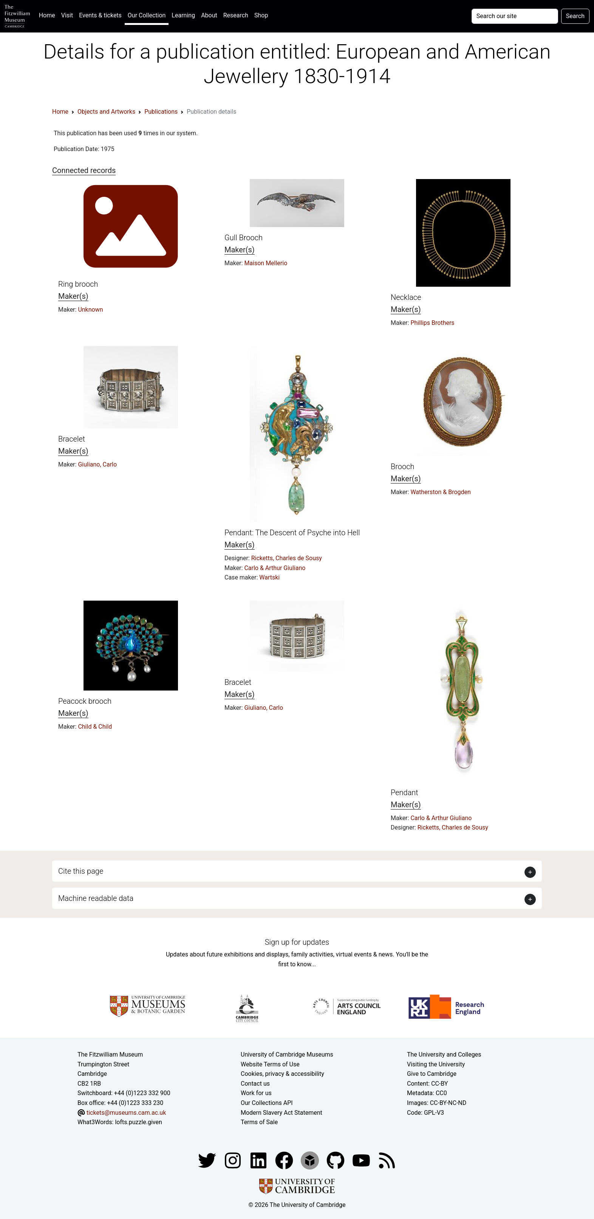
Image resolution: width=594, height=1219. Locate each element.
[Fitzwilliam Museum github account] (336, 1159)
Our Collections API (267, 1102)
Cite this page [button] (80, 871)
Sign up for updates (297, 942)
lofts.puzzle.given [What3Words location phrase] (138, 1122)
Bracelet (71, 438)
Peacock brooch (84, 701)
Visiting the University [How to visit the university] (436, 1064)
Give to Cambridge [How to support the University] (431, 1073)
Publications (161, 111)
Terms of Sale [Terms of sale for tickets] (259, 1122)
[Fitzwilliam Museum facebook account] (259, 1159)
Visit (67, 15)
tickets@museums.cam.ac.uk (126, 1112)
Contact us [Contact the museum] (255, 1083)
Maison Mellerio (265, 263)
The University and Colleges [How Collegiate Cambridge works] (444, 1054)
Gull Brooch (243, 237)
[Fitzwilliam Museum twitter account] (208, 1159)
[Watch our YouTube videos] (362, 1159)
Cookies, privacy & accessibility (282, 1073)
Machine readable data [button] (95, 898)
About (209, 15)
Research (235, 15)
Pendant (404, 792)
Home (48, 14)
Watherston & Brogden (440, 492)
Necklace (406, 297)
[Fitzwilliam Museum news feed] (387, 1159)
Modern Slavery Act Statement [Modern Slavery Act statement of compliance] (281, 1112)
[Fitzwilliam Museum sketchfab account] (310, 1159)
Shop (261, 15)
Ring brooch (78, 284)
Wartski (269, 577)
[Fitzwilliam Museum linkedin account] (285, 1159)
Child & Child (95, 726)
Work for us (256, 1093)
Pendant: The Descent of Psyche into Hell (292, 532)
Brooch (402, 466)
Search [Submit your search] (575, 16)
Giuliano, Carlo (97, 464)
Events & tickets (100, 15)
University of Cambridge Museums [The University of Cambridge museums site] (287, 1054)
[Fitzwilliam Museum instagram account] (233, 1159)
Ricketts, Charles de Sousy (286, 558)
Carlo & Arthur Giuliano (274, 568)
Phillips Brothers (432, 322)
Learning (183, 15)
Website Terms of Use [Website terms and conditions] (270, 1064)
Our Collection (147, 15)
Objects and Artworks (106, 111)
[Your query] (515, 16)
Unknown (90, 309)
